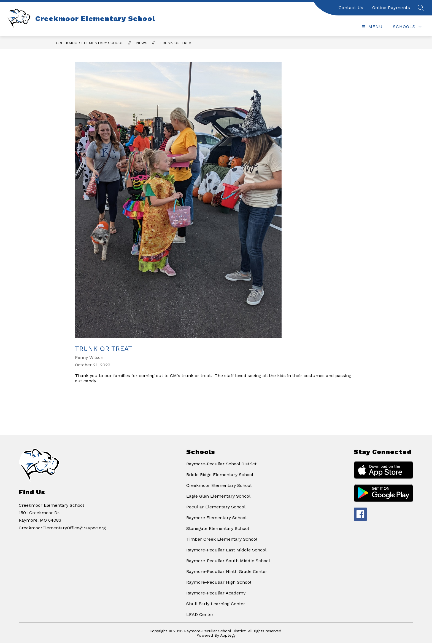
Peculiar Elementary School (215, 506)
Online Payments (391, 7)
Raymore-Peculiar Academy (215, 593)
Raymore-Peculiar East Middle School (226, 550)
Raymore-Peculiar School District (221, 463)
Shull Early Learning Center (215, 603)
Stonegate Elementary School (217, 528)
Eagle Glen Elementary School (218, 496)
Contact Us (351, 7)
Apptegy (228, 635)
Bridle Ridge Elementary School (219, 474)
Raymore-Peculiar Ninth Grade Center (226, 571)
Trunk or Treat (177, 43)
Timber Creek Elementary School (221, 539)
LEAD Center (200, 614)
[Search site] (421, 7)
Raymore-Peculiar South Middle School (228, 560)
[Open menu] (372, 26)
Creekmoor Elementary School (90, 43)
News (141, 43)
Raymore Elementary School (216, 517)
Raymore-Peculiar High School (218, 582)
